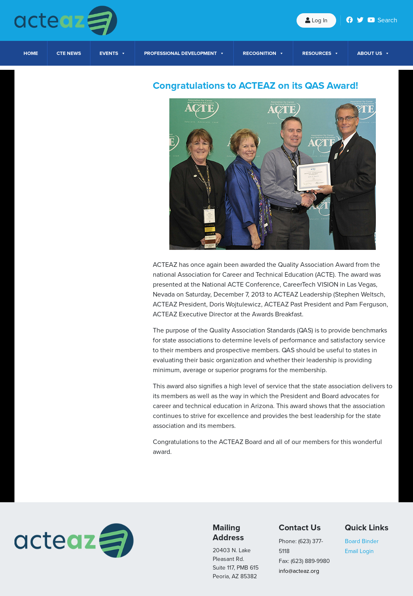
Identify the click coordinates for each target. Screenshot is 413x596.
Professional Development (184, 53)
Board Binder (362, 541)
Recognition (263, 53)
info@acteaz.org (299, 571)
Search (387, 20)
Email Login (359, 551)
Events (113, 53)
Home (31, 53)
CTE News (69, 53)
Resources (320, 53)
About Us (373, 53)
